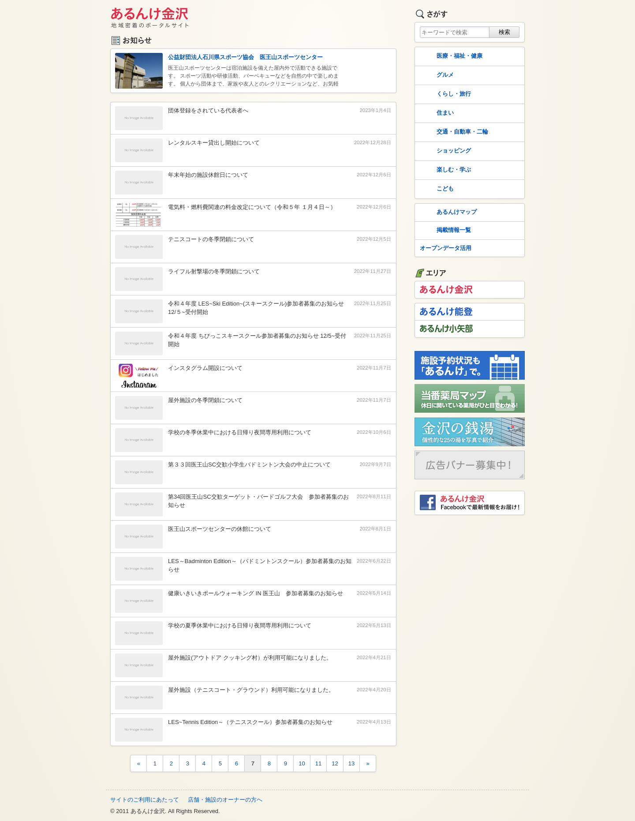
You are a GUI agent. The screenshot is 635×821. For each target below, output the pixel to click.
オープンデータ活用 (445, 248)
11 (318, 763)
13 (351, 763)
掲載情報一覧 (444, 230)
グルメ (436, 75)
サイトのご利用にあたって (144, 799)
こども (436, 189)
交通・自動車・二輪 (453, 132)
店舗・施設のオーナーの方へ (225, 799)
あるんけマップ (447, 212)
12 (335, 763)
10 (302, 763)
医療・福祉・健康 (450, 56)
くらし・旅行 (444, 94)
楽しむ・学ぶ (444, 170)
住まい (436, 113)
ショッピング (444, 151)
